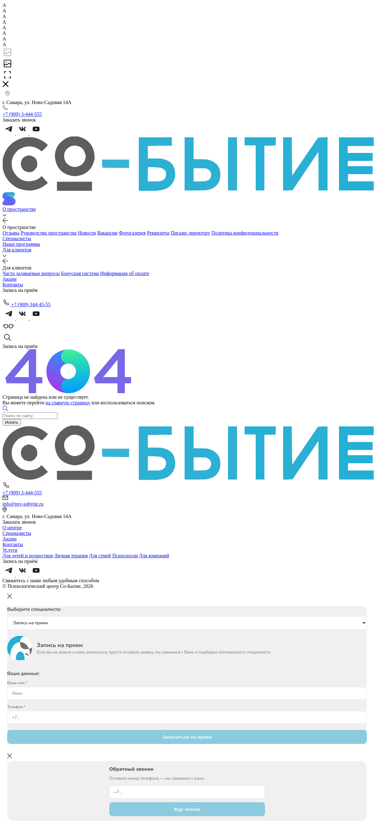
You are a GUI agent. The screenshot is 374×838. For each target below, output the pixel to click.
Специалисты (16, 238)
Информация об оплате (124, 273)
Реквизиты (158, 233)
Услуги (9, 550)
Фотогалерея (132, 233)
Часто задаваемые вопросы (31, 273)
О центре (12, 527)
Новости (87, 233)
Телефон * (16, 706)
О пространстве (19, 209)
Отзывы (10, 233)
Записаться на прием (187, 737)
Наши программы (21, 244)
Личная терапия (71, 555)
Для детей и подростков (27, 555)
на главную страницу (67, 402)
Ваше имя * (17, 682)
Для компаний (154, 555)
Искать (11, 422)
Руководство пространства (49, 233)
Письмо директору (190, 233)
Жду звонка (186, 809)
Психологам (125, 555)
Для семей (100, 555)
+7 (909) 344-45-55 (26, 304)
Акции (9, 279)
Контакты (12, 284)
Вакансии (107, 233)
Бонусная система (80, 273)
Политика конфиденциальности (245, 233)
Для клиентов (16, 249)
